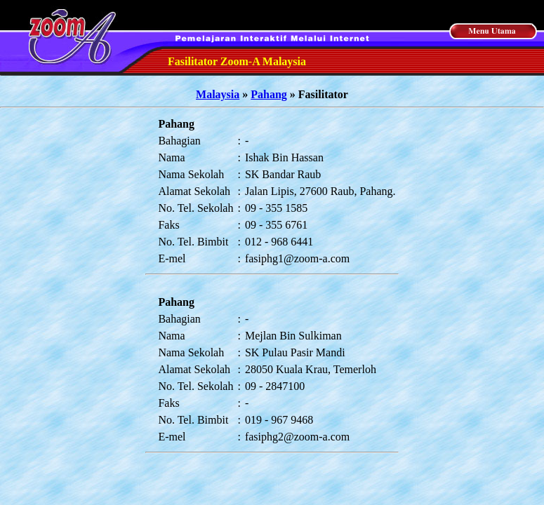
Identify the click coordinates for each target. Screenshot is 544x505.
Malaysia (217, 94)
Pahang (269, 94)
